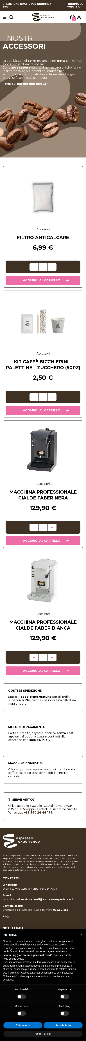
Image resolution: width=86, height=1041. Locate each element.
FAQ (6, 916)
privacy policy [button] (36, 944)
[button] (81, 934)
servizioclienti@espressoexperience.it (47, 899)
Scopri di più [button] (43, 1033)
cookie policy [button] (16, 958)
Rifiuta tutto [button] (23, 1025)
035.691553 (60, 909)
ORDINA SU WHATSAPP (75, 5)
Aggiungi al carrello (41, 280)
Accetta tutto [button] (63, 1025)
